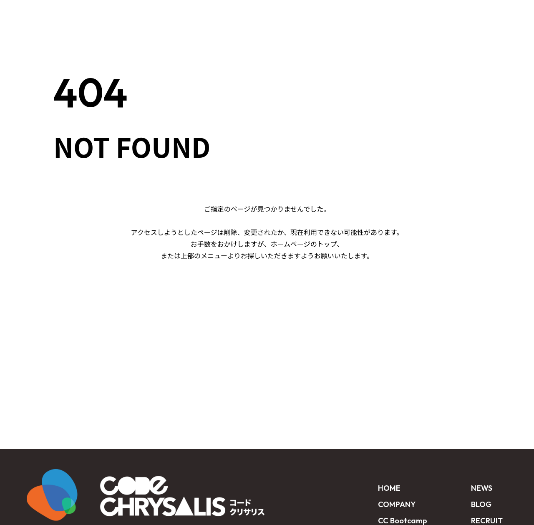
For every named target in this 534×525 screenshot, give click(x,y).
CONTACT (494, 13)
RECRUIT (443, 13)
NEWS (363, 13)
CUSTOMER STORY (303, 13)
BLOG (400, 13)
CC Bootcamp (225, 13)
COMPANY (397, 504)
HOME (169, 13)
